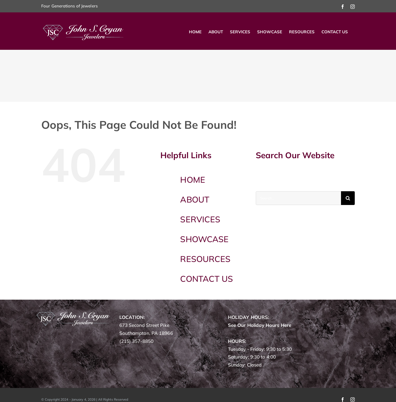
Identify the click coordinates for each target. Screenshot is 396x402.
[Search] (348, 198)
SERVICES (200, 219)
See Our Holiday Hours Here (260, 325)
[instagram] (352, 399)
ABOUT (194, 199)
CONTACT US (206, 279)
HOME (192, 179)
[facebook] (342, 399)
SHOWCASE (204, 239)
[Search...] (298, 198)
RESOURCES (205, 259)
